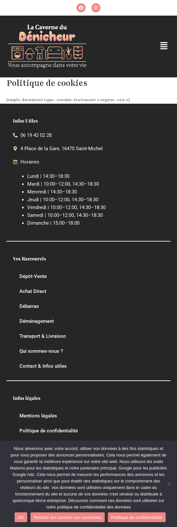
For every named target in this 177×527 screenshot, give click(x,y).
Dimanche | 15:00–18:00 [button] (53, 223)
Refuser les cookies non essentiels (67, 517)
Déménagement (36, 321)
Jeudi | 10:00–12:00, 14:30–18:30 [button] (62, 200)
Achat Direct (32, 291)
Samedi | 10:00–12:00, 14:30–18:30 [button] (65, 215)
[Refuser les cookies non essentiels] (169, 484)
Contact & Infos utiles (43, 366)
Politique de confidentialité (48, 431)
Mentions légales (38, 416)
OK (21, 517)
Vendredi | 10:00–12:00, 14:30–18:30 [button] (66, 207)
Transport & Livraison (42, 336)
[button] (164, 46)
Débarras (29, 306)
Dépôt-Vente (33, 276)
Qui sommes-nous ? (41, 351)
